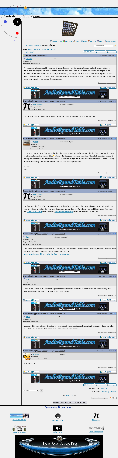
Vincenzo (36, 354)
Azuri (28, 317)
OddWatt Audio (57, 419)
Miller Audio (57, 431)
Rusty (28, 237)
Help (84, 41)
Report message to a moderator (107, 83)
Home (25, 45)
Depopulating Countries (108, 392)
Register (92, 41)
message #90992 (42, 313)
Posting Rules (56, 41)
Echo (27, 279)
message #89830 (42, 234)
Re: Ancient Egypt (30, 101)
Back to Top (70, 395)
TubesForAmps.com (96, 431)
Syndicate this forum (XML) (100, 398)
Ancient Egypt (31, 55)
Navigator (45, 49)
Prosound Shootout (19, 431)
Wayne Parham (38, 104)
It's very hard (104, 388)
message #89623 (42, 55)
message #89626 (42, 101)
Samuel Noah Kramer (34, 212)
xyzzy (31, 45)
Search (76, 41)
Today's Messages (34, 49)
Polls (53, 49)
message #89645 (42, 191)
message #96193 (42, 351)
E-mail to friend (28, 52)
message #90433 (42, 276)
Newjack (29, 59)
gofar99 (35, 142)
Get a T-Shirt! (110, 41)
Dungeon (38, 45)
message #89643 (42, 138)
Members (67, 41)
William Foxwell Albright (64, 212)
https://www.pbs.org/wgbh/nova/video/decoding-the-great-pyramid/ (47, 254)
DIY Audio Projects (19, 419)
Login (100, 41)
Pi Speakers (96, 419)
